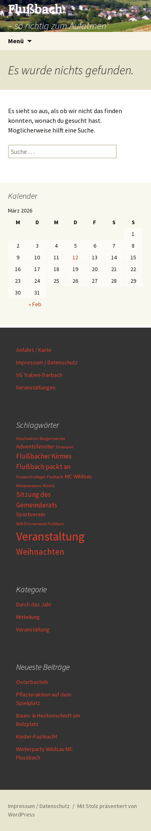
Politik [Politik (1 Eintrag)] (49, 485)
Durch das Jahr (34, 604)
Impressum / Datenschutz (47, 362)
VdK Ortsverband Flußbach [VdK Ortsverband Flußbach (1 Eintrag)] (40, 523)
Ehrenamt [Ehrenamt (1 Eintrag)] (65, 447)
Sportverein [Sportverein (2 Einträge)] (30, 514)
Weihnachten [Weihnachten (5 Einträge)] (40, 551)
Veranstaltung (33, 629)
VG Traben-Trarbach (39, 375)
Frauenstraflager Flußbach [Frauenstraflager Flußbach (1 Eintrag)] (39, 477)
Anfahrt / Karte (34, 349)
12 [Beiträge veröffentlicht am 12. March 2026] (75, 257)
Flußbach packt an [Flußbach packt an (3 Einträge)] (43, 466)
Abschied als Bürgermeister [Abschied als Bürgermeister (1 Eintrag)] (41, 438)
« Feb (35, 304)
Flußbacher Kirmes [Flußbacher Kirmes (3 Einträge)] (44, 456)
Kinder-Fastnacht (36, 736)
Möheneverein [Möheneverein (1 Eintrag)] (28, 485)
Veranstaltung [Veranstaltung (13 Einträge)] (50, 536)
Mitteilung (28, 617)
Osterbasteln (32, 682)
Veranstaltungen (36, 387)
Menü (16, 41)
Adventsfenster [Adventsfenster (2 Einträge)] (35, 446)
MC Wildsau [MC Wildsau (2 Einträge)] (78, 476)
